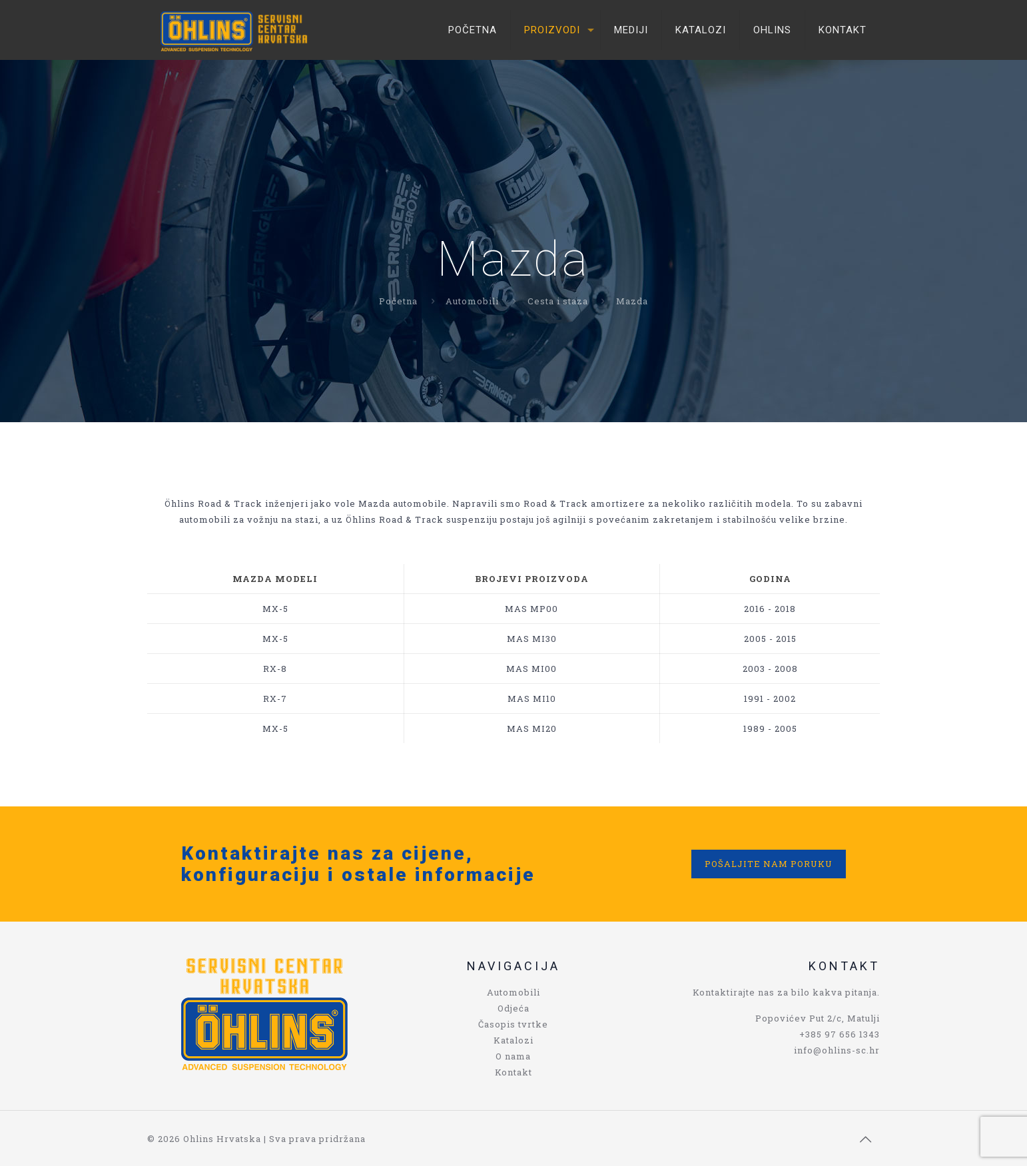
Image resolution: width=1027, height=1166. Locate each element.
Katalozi (513, 1040)
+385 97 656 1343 (839, 1034)
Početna (398, 301)
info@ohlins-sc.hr (837, 1050)
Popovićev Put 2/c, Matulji (817, 1018)
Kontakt (513, 1072)
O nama (513, 1056)
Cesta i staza (557, 301)
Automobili (472, 301)
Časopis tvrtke (513, 1024)
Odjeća (513, 1008)
